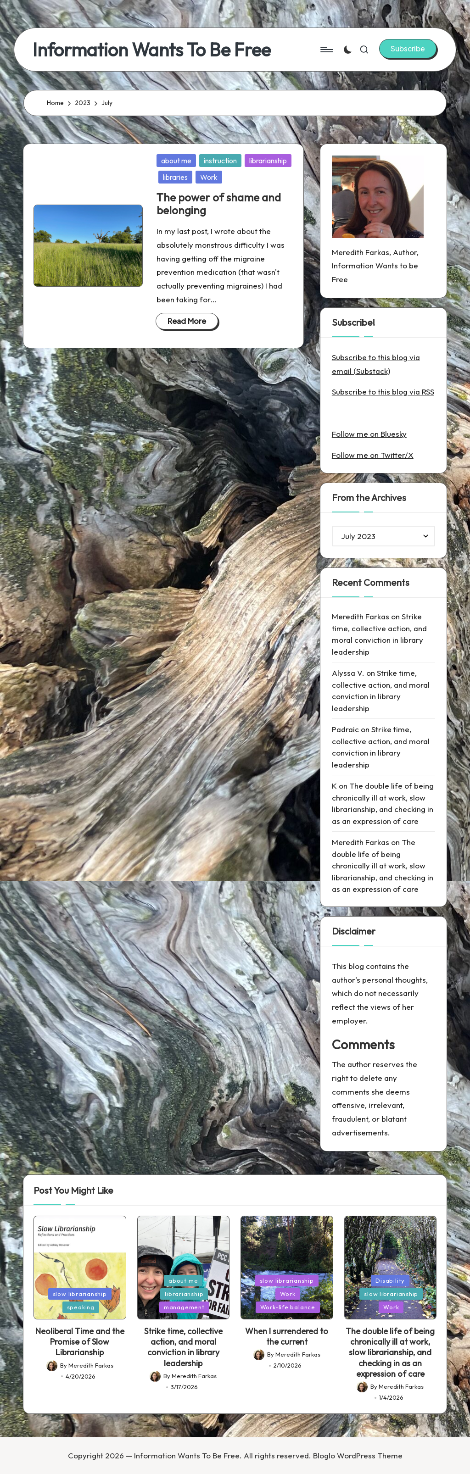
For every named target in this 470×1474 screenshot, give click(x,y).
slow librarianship (80, 1293)
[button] (407, 48)
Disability (390, 1280)
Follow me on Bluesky (369, 434)
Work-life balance (287, 1307)
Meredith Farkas (360, 616)
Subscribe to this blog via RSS (383, 391)
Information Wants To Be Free (152, 49)
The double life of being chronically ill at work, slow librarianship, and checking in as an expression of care (382, 865)
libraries (175, 177)
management (184, 1307)
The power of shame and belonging (219, 203)
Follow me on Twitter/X (373, 455)
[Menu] (326, 49)
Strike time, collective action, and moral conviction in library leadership (183, 1347)
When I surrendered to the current (286, 1336)
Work (209, 177)
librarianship (268, 160)
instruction (220, 160)
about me (176, 160)
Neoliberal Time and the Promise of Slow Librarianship (79, 1342)
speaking (81, 1307)
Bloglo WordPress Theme (358, 1455)
